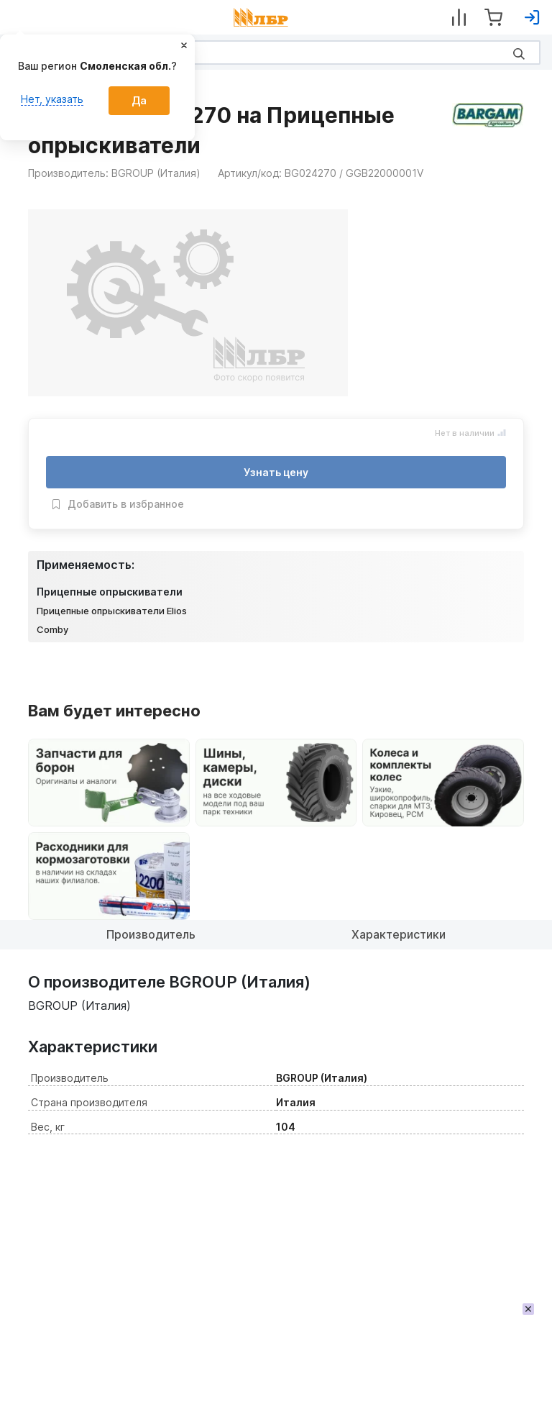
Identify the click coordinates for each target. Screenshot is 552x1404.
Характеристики (398, 934)
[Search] (276, 52)
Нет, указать (52, 99)
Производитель (151, 934)
